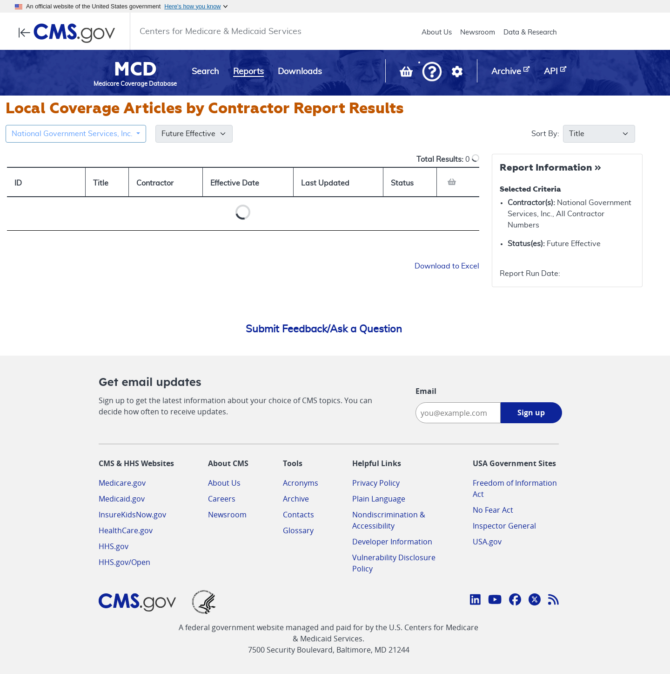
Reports (248, 72)
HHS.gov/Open (124, 562)
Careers (221, 499)
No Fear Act (493, 510)
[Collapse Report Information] (551, 168)
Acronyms (300, 483)
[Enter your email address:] (458, 412)
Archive (296, 499)
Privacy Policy (376, 483)
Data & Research (530, 32)
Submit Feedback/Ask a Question (324, 329)
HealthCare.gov (126, 530)
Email (425, 391)
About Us (437, 32)
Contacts (298, 514)
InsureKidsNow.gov (132, 514)
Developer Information (392, 541)
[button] (432, 72)
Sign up (531, 412)
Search (205, 72)
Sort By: (553, 134)
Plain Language (378, 499)
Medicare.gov (122, 483)
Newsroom (477, 32)
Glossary (298, 530)
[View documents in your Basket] (407, 73)
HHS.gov (113, 546)
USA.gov (487, 541)
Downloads (300, 72)
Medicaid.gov (122, 499)
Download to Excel (447, 266)
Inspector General (504, 526)
